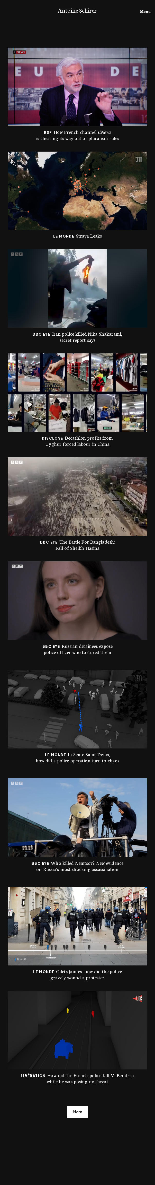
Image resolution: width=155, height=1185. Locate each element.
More (77, 1111)
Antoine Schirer (77, 10)
